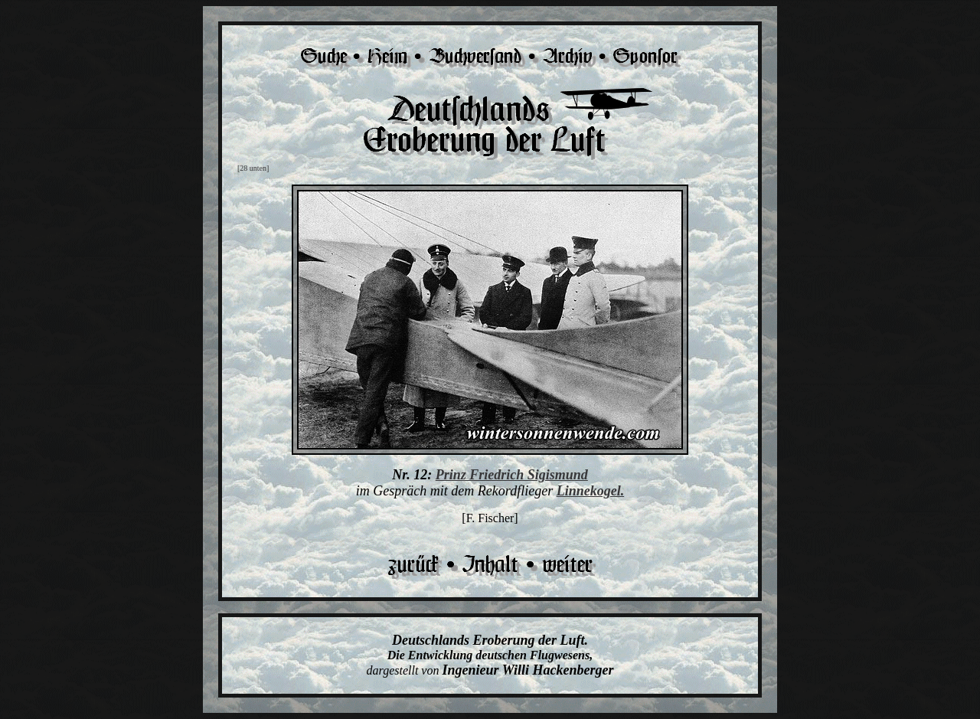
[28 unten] (253, 168)
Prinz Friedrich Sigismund (512, 474)
